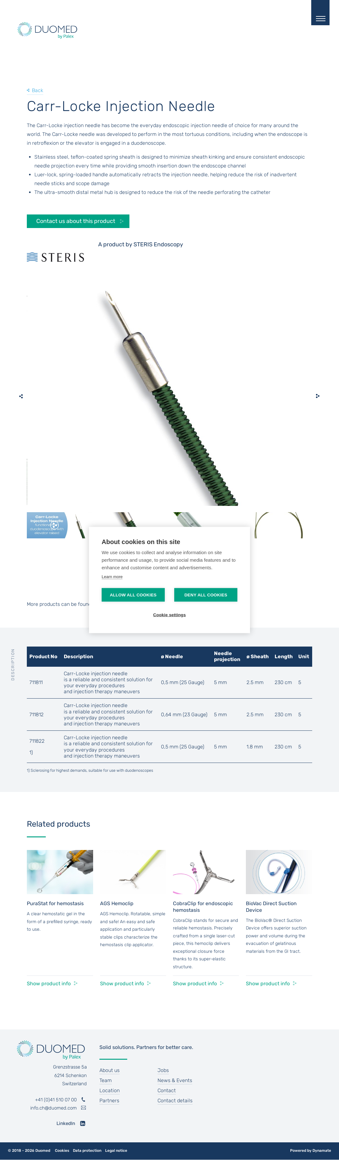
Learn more (112, 576)
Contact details (175, 1101)
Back (37, 90)
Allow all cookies (133, 595)
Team (105, 1080)
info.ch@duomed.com (53, 1108)
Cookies (62, 1151)
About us (109, 1070)
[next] (318, 396)
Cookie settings (169, 614)
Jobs (163, 1070)
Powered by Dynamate (310, 1150)
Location (109, 1090)
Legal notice (116, 1151)
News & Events (175, 1080)
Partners (109, 1101)
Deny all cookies (205, 595)
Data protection (87, 1151)
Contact (167, 1090)
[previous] (21, 396)
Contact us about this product (75, 221)
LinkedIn (65, 1123)
